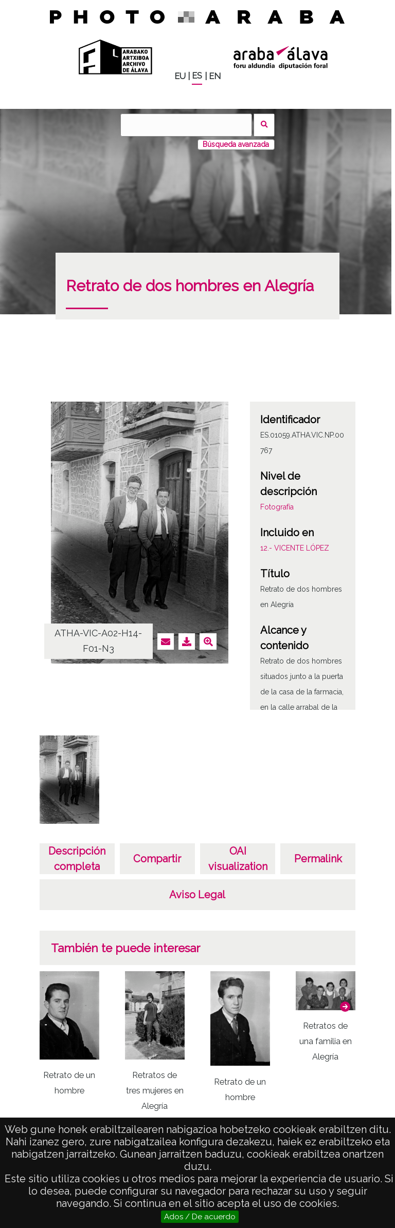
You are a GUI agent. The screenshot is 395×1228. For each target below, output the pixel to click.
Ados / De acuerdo (200, 1216)
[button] (345, 1007)
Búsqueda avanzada (236, 144)
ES (197, 76)
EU (180, 76)
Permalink (318, 859)
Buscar (264, 125)
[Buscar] (186, 125)
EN (215, 76)
